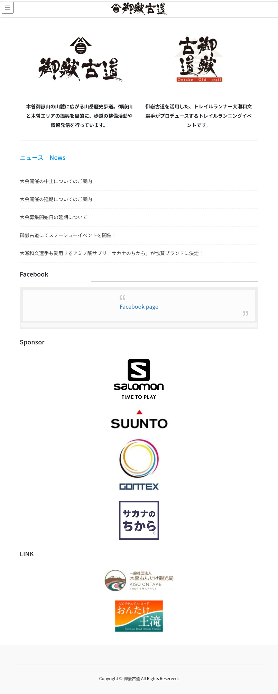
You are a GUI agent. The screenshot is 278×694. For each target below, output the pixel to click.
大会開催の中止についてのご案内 (56, 181)
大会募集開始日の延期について (53, 217)
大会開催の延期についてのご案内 (56, 199)
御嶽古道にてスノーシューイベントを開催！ (68, 235)
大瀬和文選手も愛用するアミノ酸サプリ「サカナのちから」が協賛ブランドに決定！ (112, 253)
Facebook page (139, 306)
